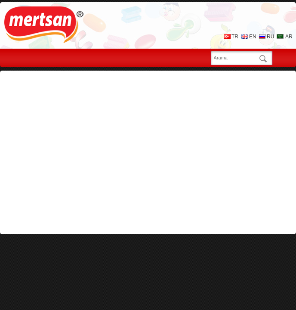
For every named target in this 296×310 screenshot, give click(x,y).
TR (234, 37)
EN (252, 37)
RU (270, 37)
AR (289, 37)
